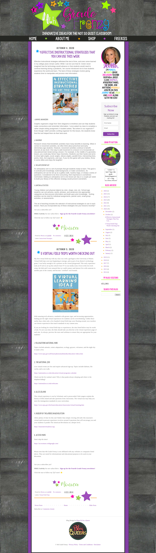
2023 (105, 200)
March (107, 247)
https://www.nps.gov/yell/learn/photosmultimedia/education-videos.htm (58, 354)
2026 (105, 191)
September (108, 229)
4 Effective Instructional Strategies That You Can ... (112, 219)
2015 (105, 269)
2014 (105, 272)
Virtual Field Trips (44, 495)
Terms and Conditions (86, 544)
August (107, 232)
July (106, 235)
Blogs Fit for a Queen (83, 520)
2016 (105, 266)
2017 (105, 263)
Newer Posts (38, 505)
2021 (105, 206)
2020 (105, 209)
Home (66, 505)
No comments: (57, 235)
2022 (105, 203)
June (107, 238)
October (108, 214)
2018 (105, 260)
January (108, 253)
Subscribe (110, 134)
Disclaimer (97, 544)
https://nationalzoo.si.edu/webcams (46, 383)
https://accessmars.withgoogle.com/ (46, 443)
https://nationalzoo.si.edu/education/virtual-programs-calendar (55, 373)
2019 (105, 257)
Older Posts (92, 505)
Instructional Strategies (45, 238)
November (108, 211)
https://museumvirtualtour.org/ (44, 427)
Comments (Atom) (48, 509)
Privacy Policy (73, 544)
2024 (105, 197)
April (107, 244)
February (108, 250)
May (107, 241)
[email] (111, 128)
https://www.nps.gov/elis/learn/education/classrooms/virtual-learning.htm (59, 405)
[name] (111, 123)
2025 (105, 194)
